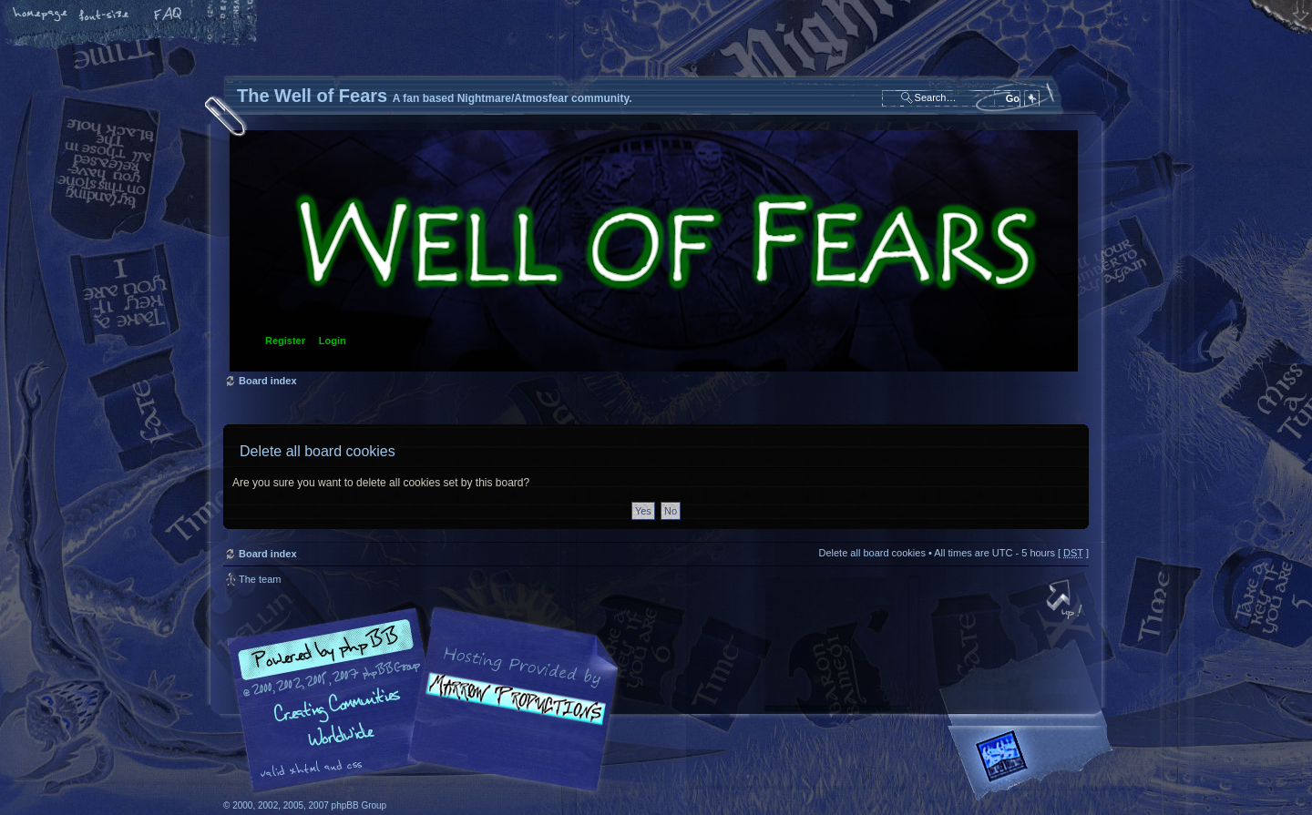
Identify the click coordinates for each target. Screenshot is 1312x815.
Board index (654, 251)
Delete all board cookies (871, 552)
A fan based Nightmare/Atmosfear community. (510, 712)
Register (285, 340)
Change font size (105, 15)
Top (1066, 601)
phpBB (428, 700)
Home (41, 15)
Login (332, 340)
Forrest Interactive (1034, 763)
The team (260, 579)
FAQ (168, 15)
